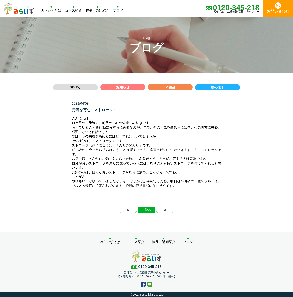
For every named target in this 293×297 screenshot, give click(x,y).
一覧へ (146, 210)
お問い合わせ (278, 7)
